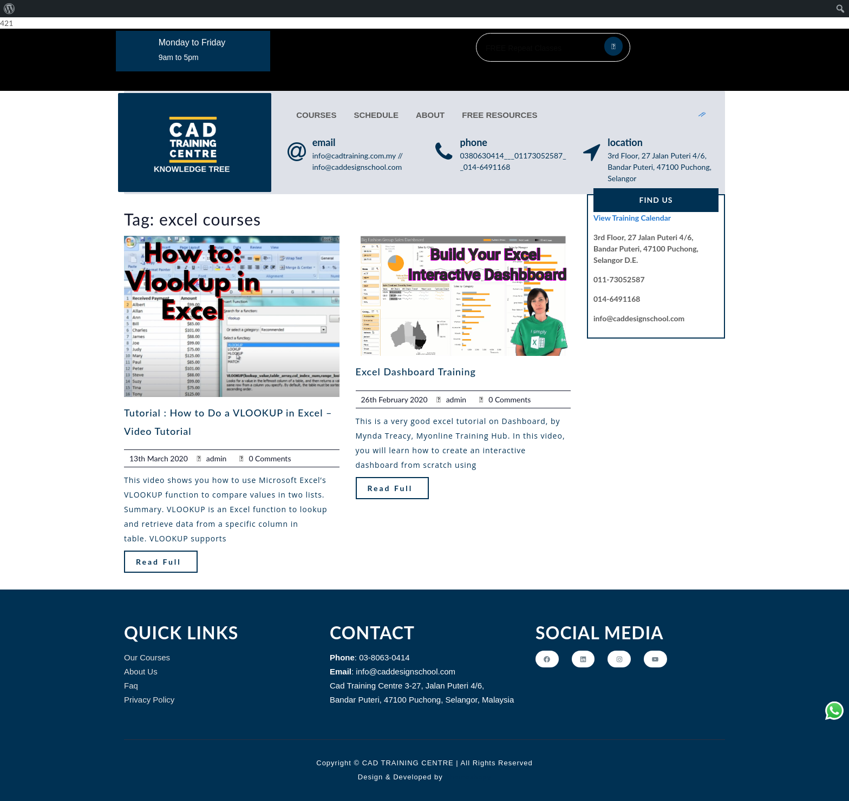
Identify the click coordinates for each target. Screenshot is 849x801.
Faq (131, 680)
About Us (141, 666)
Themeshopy (467, 772)
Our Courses (147, 652)
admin (216, 453)
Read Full (158, 556)
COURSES (315, 112)
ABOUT (429, 112)
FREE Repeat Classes (523, 48)
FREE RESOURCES (498, 112)
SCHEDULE (374, 112)
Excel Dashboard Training (416, 367)
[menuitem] (9, 8)
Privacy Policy (149, 694)
